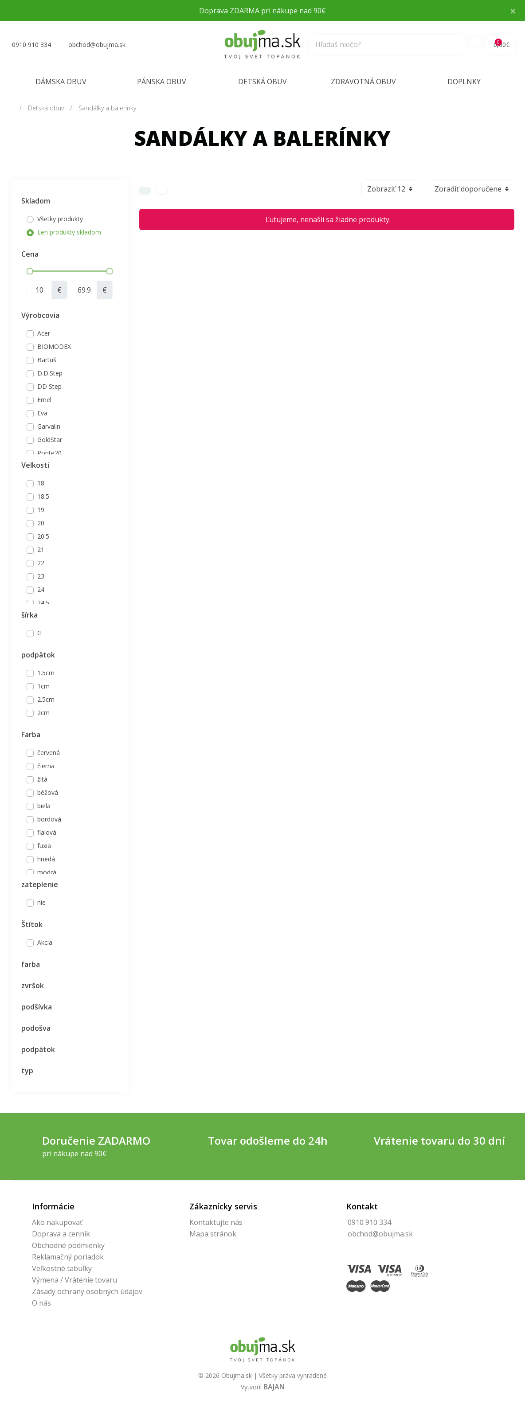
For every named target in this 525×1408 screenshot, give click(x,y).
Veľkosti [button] (35, 465)
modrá (46, 872)
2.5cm (46, 699)
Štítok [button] (32, 924)
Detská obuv (262, 81)
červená (48, 752)
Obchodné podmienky (68, 1245)
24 (40, 589)
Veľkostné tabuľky (62, 1268)
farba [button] (30, 964)
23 (40, 576)
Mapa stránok (212, 1234)
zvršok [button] (32, 985)
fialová (46, 832)
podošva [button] (36, 1028)
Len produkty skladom (69, 232)
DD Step (49, 386)
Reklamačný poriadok (68, 1257)
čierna (46, 766)
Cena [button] (30, 254)
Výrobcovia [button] (40, 315)
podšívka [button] (36, 1007)
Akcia (44, 942)
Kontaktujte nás (216, 1222)
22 (40, 563)
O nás (41, 1303)
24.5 (43, 602)
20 (40, 523)
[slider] (30, 271)
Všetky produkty (60, 219)
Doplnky (464, 81)
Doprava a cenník (61, 1234)
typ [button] (27, 1071)
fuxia (44, 845)
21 (40, 549)
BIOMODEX (54, 346)
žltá (42, 779)
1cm (43, 686)
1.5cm (46, 673)
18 (40, 483)
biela (44, 806)
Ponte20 (49, 453)
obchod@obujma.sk (380, 1234)
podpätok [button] (38, 655)
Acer (43, 333)
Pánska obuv (161, 81)
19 (40, 509)
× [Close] (513, 10)
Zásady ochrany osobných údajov (87, 1291)
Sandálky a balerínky (107, 108)
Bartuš (46, 360)
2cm (43, 712)
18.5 (43, 496)
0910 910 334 (369, 1222)
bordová (49, 819)
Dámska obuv (60, 81)
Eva (42, 413)
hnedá (46, 859)
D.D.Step (50, 373)
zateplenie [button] (39, 884)
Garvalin (48, 426)
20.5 (43, 536)
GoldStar (49, 439)
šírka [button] (29, 615)
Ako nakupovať (57, 1222)
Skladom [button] (35, 201)
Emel (44, 399)
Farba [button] (30, 734)
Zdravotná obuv (363, 81)
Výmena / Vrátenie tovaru (74, 1280)
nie (41, 902)
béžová (47, 792)
